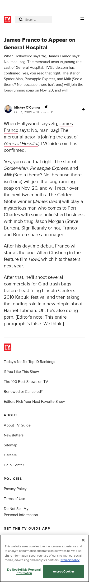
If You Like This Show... (23, 371)
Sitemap (10, 445)
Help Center (14, 465)
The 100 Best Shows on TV (26, 381)
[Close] (83, 540)
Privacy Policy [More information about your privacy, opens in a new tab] (70, 560)
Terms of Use (14, 498)
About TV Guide (17, 425)
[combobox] (33, 19)
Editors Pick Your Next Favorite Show (34, 401)
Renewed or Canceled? (23, 391)
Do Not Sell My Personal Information (24, 572)
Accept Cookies (64, 571)
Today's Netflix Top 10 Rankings (29, 361)
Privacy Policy (15, 488)
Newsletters (13, 435)
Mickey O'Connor (27, 107)
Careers (10, 455)
